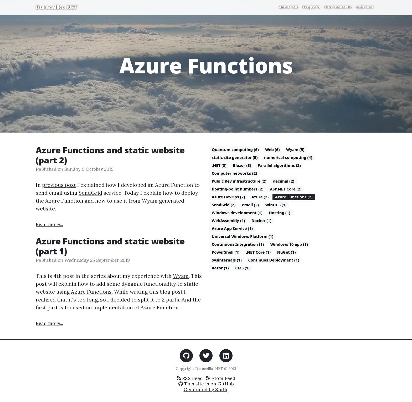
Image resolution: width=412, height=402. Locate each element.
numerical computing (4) (288, 157)
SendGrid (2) (224, 204)
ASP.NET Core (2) (285, 189)
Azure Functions (91, 291)
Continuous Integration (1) (238, 244)
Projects (311, 7)
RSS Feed (190, 378)
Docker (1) (261, 220)
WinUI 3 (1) (276, 204)
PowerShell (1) (225, 252)
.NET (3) (219, 165)
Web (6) (272, 149)
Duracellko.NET (56, 7)
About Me (288, 7)
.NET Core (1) (258, 252)
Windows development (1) (237, 212)
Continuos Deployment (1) (273, 260)
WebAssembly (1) (228, 220)
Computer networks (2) (234, 173)
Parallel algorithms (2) (279, 165)
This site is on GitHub (206, 384)
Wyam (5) (295, 149)
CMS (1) (242, 267)
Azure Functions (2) (294, 196)
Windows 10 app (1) (289, 244)
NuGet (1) (286, 252)
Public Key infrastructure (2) (239, 181)
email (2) (250, 204)
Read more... (49, 224)
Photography (338, 7)
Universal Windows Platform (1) (243, 236)
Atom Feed (220, 378)
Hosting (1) (279, 212)
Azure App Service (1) (232, 228)
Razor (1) (220, 267)
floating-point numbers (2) (238, 189)
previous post (59, 185)
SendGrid (90, 192)
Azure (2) (260, 196)
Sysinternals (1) (227, 260)
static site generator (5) (235, 157)
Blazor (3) (242, 165)
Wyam (150, 200)
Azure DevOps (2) (228, 196)
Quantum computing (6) (235, 149)
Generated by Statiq (206, 389)
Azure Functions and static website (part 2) (110, 155)
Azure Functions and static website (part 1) (110, 246)
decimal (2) (283, 181)
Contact (365, 7)
